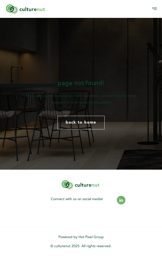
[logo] (43, 9)
